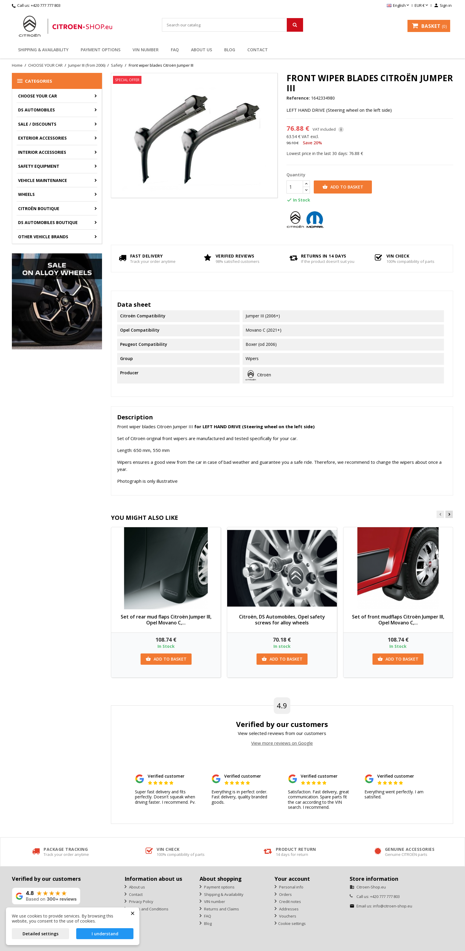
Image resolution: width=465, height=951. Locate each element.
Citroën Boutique (38, 208)
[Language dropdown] (398, 5)
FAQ (175, 49)
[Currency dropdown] (422, 5)
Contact (257, 49)
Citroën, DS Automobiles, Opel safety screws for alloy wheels (282, 619)
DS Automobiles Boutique (48, 222)
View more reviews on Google (282, 743)
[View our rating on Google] (46, 896)
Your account (292, 878)
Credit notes (289, 901)
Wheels (26, 194)
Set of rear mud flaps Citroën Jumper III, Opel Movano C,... (166, 619)
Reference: (298, 98)
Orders (285, 894)
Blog (229, 49)
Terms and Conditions (148, 909)
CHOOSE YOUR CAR (37, 96)
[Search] (232, 25)
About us (201, 49)
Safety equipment (38, 166)
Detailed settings (40, 933)
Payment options (100, 49)
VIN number (146, 49)
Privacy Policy (140, 901)
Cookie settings (292, 923)
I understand (105, 933)
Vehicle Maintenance (42, 180)
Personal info (290, 887)
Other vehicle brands (43, 236)
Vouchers (287, 916)
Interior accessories (42, 152)
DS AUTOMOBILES (36, 110)
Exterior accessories (42, 138)
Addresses (288, 909)
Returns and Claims (221, 909)
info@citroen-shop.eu (392, 906)
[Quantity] (294, 187)
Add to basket (342, 187)
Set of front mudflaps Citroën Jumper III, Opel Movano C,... (398, 619)
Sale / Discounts (37, 124)
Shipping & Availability (43, 49)
